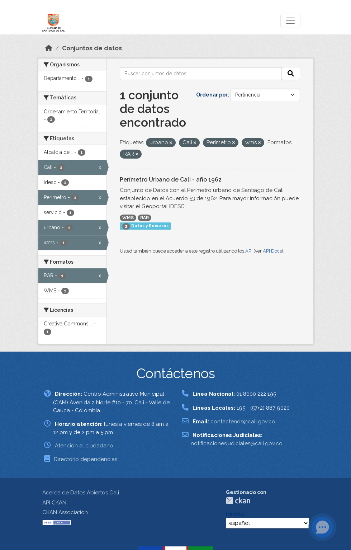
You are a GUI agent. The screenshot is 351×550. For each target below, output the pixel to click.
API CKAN (54, 502)
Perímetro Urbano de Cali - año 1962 (171, 179)
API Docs (272, 251)
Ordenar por (212, 95)
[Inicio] (48, 48)
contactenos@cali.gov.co (242, 421)
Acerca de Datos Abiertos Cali (80, 492)
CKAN (238, 500)
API (248, 251)
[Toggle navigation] (290, 21)
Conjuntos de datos (92, 48)
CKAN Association (65, 512)
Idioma (235, 514)
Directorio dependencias (85, 459)
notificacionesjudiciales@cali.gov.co (237, 443)
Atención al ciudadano (84, 445)
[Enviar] (290, 73)
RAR (144, 217)
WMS (128, 217)
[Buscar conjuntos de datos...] (201, 73)
